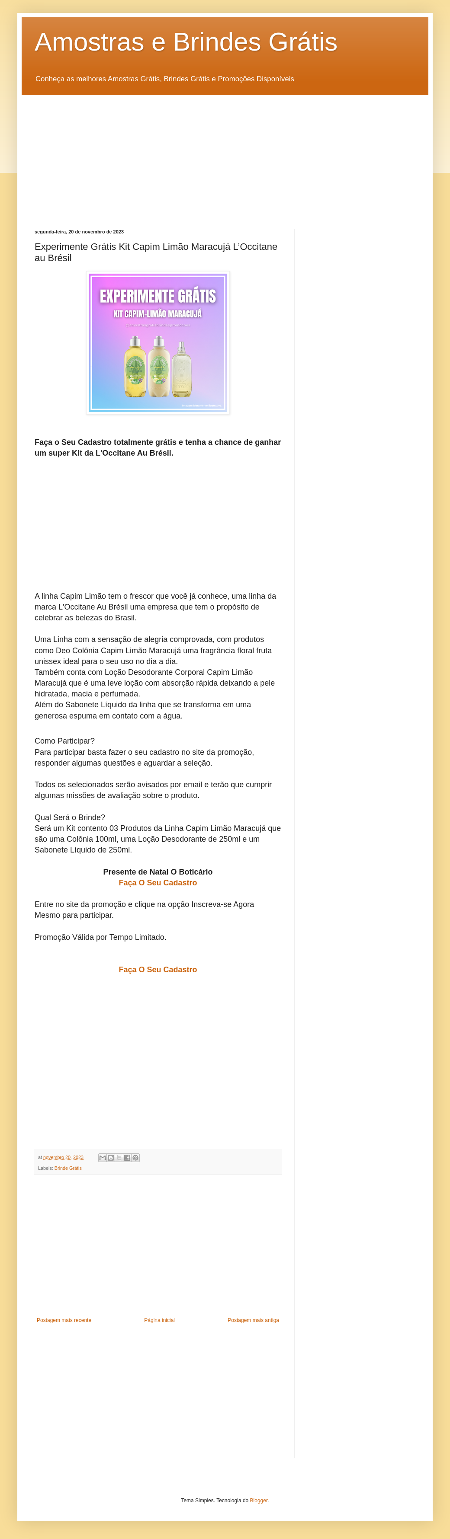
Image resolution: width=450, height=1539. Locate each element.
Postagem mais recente (64, 1320)
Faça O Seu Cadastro (158, 882)
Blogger (259, 1500)
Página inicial (159, 1320)
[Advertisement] (225, 155)
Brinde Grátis (68, 1168)
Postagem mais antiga (253, 1320)
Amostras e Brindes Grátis (186, 41)
